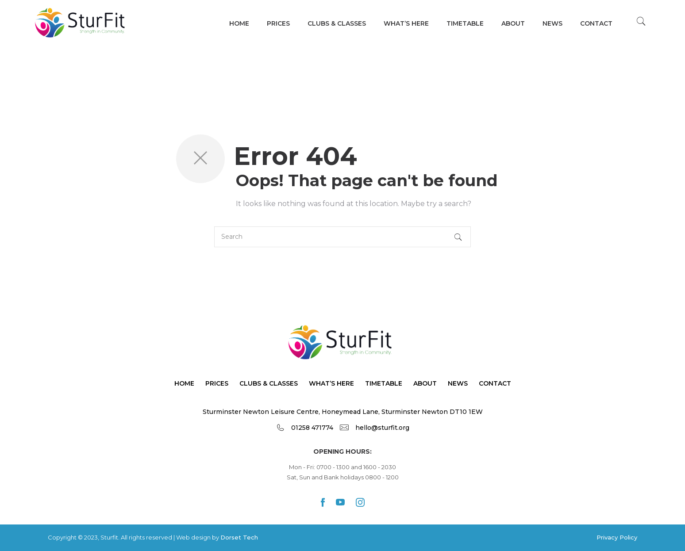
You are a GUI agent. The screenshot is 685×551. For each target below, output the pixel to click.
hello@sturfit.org (382, 428)
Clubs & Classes (337, 23)
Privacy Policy (616, 537)
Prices (278, 23)
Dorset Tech (239, 537)
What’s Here (331, 383)
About (513, 23)
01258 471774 (312, 428)
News (552, 23)
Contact (596, 23)
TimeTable (383, 383)
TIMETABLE (465, 23)
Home (239, 23)
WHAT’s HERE (406, 23)
